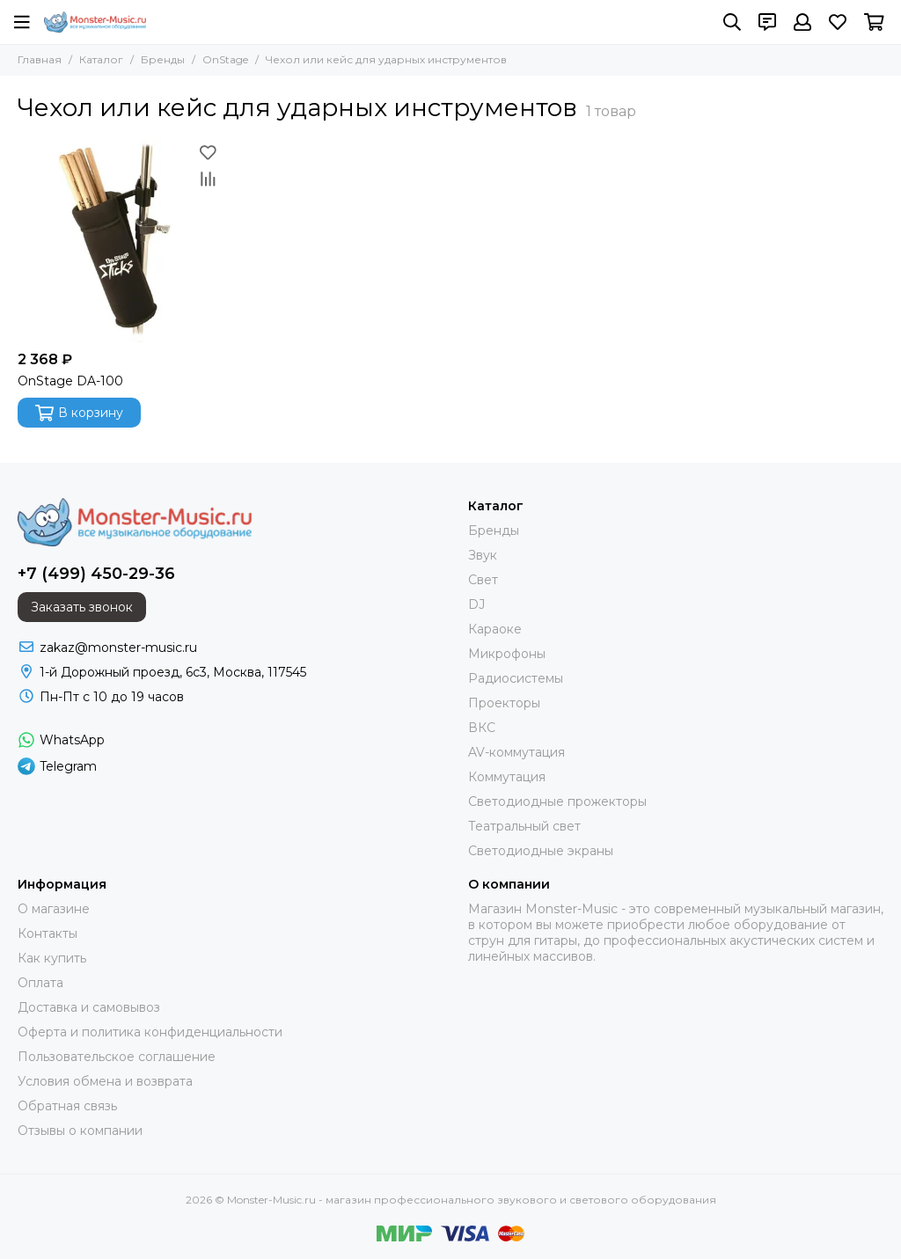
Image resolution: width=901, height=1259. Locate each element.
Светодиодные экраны (540, 851)
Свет (483, 580)
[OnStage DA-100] (119, 240)
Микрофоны (507, 654)
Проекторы (504, 703)
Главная (40, 59)
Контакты (47, 933)
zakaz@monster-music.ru (118, 647)
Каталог (101, 59)
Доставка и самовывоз (89, 1007)
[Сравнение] (207, 178)
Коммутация (507, 777)
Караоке (495, 629)
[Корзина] (874, 22)
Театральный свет (524, 826)
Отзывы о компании (80, 1130)
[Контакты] (767, 22)
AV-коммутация (516, 752)
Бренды (163, 59)
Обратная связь (67, 1106)
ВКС (481, 728)
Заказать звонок (82, 607)
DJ (476, 604)
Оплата (40, 983)
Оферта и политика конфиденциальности (150, 1032)
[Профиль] (802, 22)
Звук (482, 555)
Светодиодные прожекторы (557, 801)
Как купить (52, 958)
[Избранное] (837, 22)
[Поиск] (732, 22)
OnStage (225, 59)
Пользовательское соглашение (117, 1057)
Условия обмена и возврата (105, 1081)
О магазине (54, 909)
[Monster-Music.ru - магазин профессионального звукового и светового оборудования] (95, 22)
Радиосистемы (515, 678)
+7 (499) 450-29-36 (96, 573)
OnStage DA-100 (70, 381)
